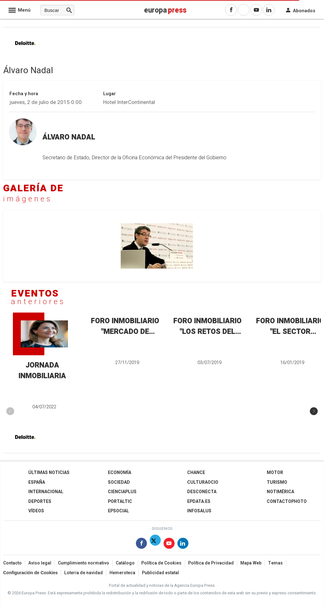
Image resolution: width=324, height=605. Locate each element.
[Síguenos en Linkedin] (182, 544)
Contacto (12, 563)
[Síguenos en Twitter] (155, 544)
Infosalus (199, 511)
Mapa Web (250, 563)
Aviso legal (39, 563)
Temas (275, 563)
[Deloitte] (25, 48)
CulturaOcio (202, 482)
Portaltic (120, 501)
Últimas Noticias (49, 472)
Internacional (45, 491)
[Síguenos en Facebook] (141, 544)
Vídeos (36, 511)
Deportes (39, 501)
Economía (119, 472)
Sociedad (119, 482)
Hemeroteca (122, 573)
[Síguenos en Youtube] (169, 544)
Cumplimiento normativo (83, 563)
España (36, 482)
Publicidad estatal (160, 573)
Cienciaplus (122, 491)
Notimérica (280, 491)
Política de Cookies (161, 563)
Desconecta (201, 491)
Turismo (277, 482)
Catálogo (125, 563)
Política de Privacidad (211, 563)
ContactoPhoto (287, 501)
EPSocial (118, 511)
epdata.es (198, 501)
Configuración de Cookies (30, 572)
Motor (275, 472)
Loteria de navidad (83, 573)
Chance (196, 472)
